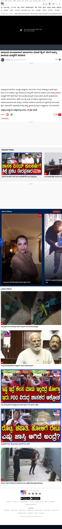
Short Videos (7, 211)
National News (5, 118)
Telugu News (22, 510)
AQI (46, 4)
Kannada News (4, 14)
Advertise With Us (24, 502)
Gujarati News (38, 510)
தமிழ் (30, 1)
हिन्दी (6, 1)
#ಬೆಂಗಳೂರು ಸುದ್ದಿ (25, 10)
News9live (30, 513)
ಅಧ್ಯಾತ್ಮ (49, 7)
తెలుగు (10, 1)
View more (56, 212)
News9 (2, 1)
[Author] (2, 60)
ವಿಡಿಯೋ (6, 10)
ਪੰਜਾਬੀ (26, 1)
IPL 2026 (13, 7)
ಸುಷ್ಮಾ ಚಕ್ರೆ (7, 60)
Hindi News (7, 510)
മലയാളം (35, 1)
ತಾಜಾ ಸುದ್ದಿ (6, 7)
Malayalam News (22, 513)
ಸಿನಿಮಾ (22, 7)
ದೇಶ (36, 7)
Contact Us (9, 502)
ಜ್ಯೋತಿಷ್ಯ (59, 7)
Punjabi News (47, 510)
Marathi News (14, 510)
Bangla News (30, 510)
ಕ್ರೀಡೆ (33, 10)
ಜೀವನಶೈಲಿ (38, 10)
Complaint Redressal (30, 505)
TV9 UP (36, 513)
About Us (15, 502)
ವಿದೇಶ (39, 7)
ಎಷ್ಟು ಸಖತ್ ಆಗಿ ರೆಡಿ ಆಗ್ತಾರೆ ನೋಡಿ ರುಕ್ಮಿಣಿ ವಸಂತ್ (16, 282)
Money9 (41, 513)
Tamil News (55, 510)
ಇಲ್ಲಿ (27, 110)
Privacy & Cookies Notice (36, 502)
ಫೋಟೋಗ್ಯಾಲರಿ (30, 7)
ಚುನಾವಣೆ (17, 10)
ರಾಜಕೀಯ (50, 10)
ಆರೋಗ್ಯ (44, 10)
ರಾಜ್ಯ (18, 7)
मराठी (14, 1)
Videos (11, 14)
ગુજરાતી (18, 1)
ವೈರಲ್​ (44, 7)
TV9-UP (44, 1)
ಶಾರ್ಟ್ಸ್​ (11, 10)
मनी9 (40, 1)
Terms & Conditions (49, 502)
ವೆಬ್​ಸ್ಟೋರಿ (57, 10)
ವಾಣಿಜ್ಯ (53, 7)
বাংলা (23, 1)
